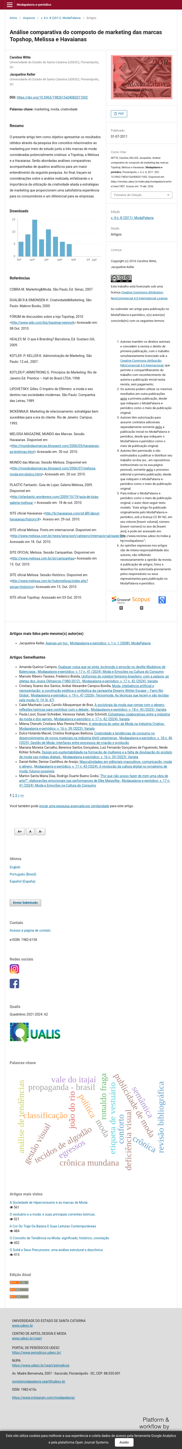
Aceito (124, 1442)
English (15, 867)
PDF (120, 113)
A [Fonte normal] (30, 831)
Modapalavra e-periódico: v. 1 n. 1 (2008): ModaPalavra (110, 643)
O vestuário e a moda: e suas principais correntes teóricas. (52, 1214)
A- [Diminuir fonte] (40, 831)
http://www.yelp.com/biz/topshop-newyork (42, 322)
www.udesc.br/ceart (27, 1338)
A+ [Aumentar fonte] (20, 831)
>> (22, 795)
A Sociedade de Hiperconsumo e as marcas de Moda (48, 1202)
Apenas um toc (57, 643)
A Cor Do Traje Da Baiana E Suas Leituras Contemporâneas (53, 1226)
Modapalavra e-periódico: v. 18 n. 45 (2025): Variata (128, 709)
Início (13, 18)
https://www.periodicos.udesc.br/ (36, 1352)
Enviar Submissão (25, 902)
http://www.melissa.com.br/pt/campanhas (42, 558)
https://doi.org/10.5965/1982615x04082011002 (52, 97)
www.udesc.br (22, 1325)
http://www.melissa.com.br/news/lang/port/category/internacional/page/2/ (67, 536)
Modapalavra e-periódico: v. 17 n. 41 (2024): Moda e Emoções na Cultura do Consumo (101, 672)
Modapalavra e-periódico (34, 4)
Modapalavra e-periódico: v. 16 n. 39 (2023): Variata (57, 728)
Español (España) (22, 881)
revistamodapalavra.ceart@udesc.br (38, 1381)
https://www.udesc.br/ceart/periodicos (40, 1365)
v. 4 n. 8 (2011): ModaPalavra (61, 18)
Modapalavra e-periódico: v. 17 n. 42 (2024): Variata (120, 681)
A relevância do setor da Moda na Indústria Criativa (127, 724)
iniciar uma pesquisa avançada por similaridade (74, 806)
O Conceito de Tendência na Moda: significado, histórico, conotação (59, 1238)
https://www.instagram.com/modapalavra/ (43, 1397)
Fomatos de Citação (128, 195)
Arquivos (29, 18)
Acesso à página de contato (30, 930)
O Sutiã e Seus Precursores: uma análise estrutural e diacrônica (56, 1250)
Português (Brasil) (23, 874)
